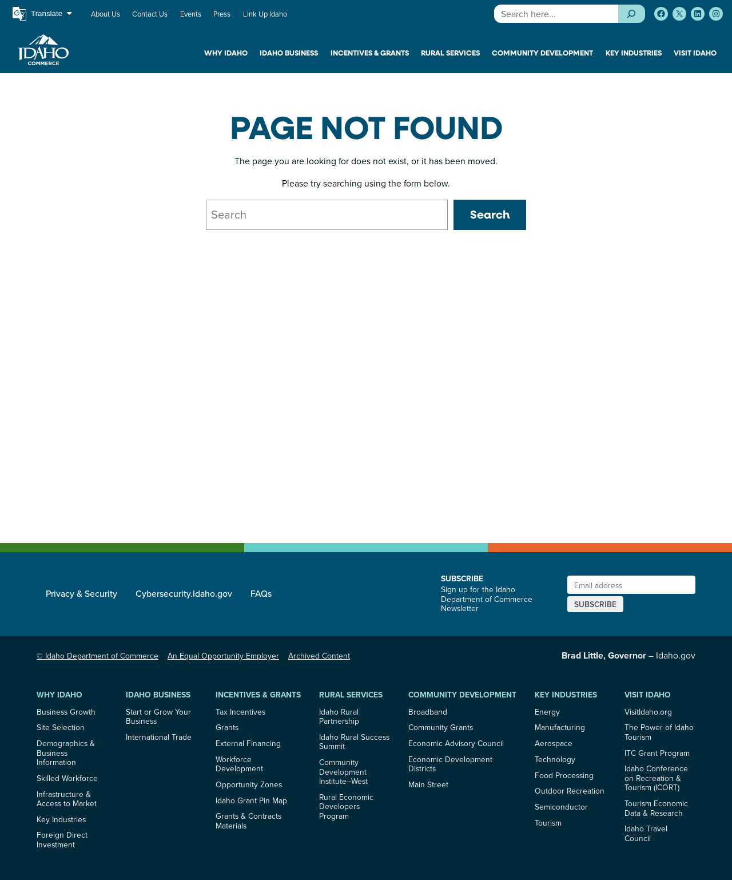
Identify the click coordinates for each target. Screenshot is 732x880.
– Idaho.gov (628, 655)
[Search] (631, 14)
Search (490, 214)
